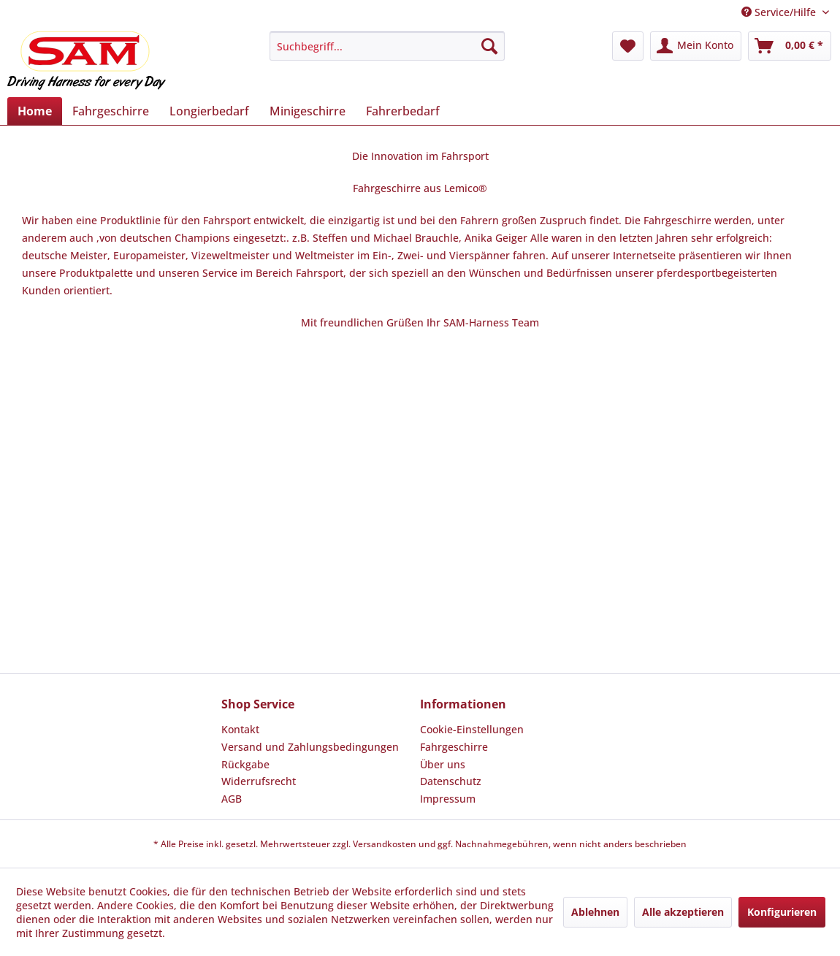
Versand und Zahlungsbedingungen (310, 747)
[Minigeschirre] (307, 111)
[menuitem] (387, 46)
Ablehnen (595, 912)
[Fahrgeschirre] (110, 111)
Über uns (442, 764)
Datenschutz (450, 781)
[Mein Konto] (695, 46)
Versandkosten (384, 844)
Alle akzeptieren (683, 912)
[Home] (34, 111)
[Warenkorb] (789, 46)
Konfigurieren (782, 912)
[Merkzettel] (628, 46)
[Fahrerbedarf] (403, 111)
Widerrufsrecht (258, 781)
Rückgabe (245, 764)
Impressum (448, 799)
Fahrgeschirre (454, 747)
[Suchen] (489, 46)
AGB (231, 799)
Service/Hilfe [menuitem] (780, 12)
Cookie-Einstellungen (472, 729)
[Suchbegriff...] (387, 46)
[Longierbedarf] (209, 111)
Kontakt (240, 729)
